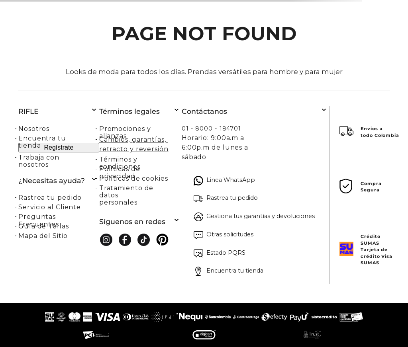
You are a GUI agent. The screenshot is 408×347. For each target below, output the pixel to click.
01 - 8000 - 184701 (211, 128)
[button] (58, 197)
